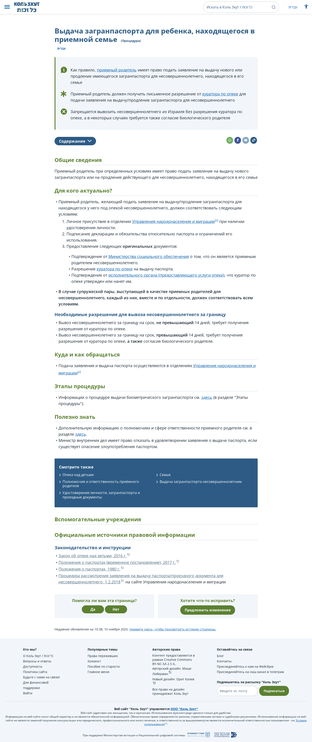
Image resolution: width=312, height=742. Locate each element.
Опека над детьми (78, 474)
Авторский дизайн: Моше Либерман (171, 671)
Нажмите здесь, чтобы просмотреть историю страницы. (173, 629)
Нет (116, 609)
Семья (165, 474)
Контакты (224, 661)
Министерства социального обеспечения (148, 256)
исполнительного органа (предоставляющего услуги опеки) (166, 275)
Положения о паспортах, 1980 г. (89, 569)
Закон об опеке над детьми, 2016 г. (93, 555)
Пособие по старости (104, 666)
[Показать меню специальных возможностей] (306, 7)
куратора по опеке (220, 93)
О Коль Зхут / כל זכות (38, 656)
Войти (27, 693)
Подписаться (274, 691)
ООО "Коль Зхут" (184, 709)
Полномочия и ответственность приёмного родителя (101, 483)
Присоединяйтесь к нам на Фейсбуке (245, 666)
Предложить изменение (208, 610)
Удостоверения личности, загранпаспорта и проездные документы (101, 494)
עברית (292, 7)
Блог (220, 656)
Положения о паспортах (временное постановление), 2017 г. (117, 562)
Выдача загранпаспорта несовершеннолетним (201, 481)
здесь (206, 397)
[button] (7, 7)
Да (92, 609)
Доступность (32, 666)
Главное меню (99, 672)
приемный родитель (117, 70)
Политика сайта (35, 672)
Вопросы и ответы (37, 661)
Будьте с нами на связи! (41, 677)
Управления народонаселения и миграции (173, 221)
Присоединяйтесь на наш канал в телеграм (250, 672)
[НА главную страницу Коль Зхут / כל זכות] (30, 7)
